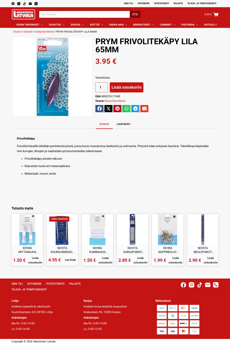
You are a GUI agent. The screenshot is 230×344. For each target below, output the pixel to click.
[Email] (30, 3)
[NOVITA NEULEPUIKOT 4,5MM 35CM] (202, 229)
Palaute (178, 3)
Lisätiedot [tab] (124, 124)
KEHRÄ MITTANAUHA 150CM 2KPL (27, 250)
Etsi (135, 14)
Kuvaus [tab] (104, 124)
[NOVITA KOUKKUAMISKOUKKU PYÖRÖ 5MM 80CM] (62, 229)
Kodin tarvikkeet (30, 25)
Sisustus (57, 25)
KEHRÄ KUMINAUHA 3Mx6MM (97, 250)
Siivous (78, 25)
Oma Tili (128, 3)
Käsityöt (28, 31)
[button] (99, 108)
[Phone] (36, 3)
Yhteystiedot (161, 3)
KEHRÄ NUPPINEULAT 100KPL (167, 250)
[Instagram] (18, 3)
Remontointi (144, 25)
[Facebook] (13, 3)
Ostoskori (144, 3)
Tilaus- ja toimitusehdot (201, 3)
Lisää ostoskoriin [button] (35, 260)
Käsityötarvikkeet (44, 31)
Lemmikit (168, 25)
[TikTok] (24, 3)
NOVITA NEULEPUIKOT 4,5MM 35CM (203, 250)
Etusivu (17, 31)
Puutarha (190, 25)
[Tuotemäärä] (101, 87)
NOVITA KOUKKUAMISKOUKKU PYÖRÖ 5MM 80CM (62, 250)
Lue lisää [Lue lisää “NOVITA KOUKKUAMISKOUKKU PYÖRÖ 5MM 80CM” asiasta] (70, 259)
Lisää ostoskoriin (127, 87)
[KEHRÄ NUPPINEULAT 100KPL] (167, 229)
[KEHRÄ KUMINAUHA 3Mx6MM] (97, 229)
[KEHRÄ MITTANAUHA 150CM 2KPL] (27, 229)
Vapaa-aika (118, 25)
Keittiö (97, 25)
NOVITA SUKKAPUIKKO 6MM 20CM (132, 250)
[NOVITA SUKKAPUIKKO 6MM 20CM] (132, 229)
